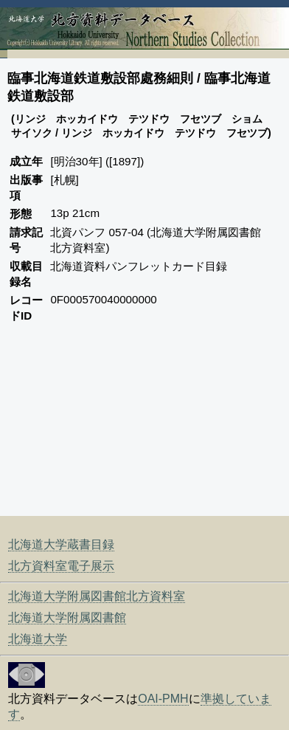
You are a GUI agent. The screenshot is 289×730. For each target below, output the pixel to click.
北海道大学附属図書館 (67, 617)
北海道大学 (37, 639)
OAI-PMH (163, 698)
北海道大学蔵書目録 (61, 544)
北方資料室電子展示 (61, 565)
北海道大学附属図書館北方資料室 (96, 596)
